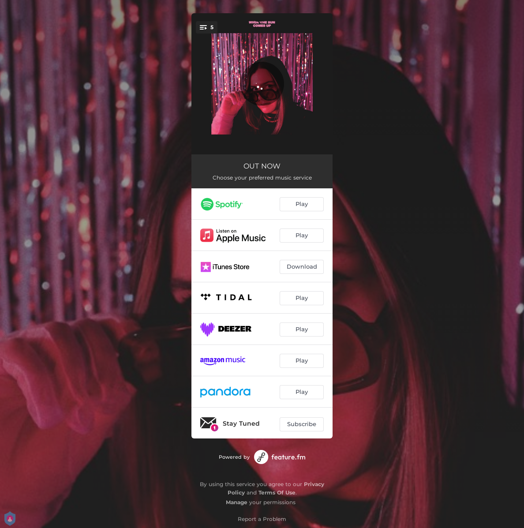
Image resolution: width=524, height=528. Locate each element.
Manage (236, 502)
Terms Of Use (277, 492)
